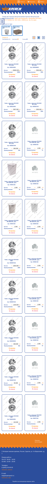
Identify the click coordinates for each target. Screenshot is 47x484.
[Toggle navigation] (42, 8)
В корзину (12, 74)
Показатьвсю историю (38, 441)
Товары (4, 16)
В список (12, 76)
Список (22, 1)
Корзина (32, 1)
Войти (42, 1)
